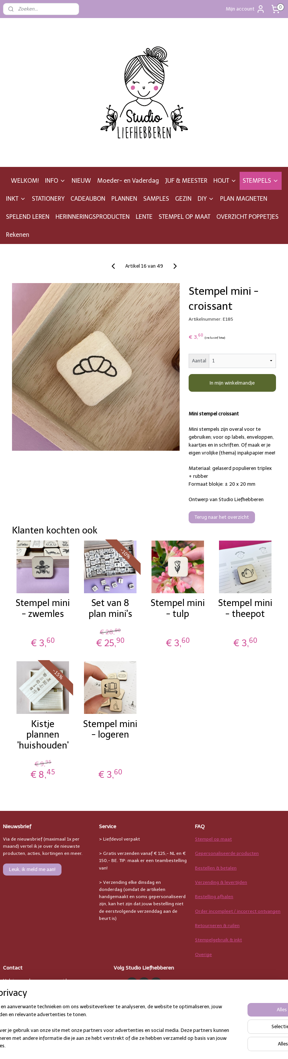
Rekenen (17, 234)
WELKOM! (25, 180)
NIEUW (81, 180)
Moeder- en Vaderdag (128, 180)
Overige (203, 954)
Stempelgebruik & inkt (218, 939)
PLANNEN (124, 198)
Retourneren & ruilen (217, 925)
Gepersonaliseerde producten (227, 853)
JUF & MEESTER (186, 180)
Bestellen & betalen (216, 868)
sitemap (175, 1045)
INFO (55, 180)
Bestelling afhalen (214, 896)
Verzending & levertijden (221, 882)
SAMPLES (156, 198)
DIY (206, 198)
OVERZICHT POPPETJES (247, 216)
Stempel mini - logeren (110, 729)
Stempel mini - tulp (178, 608)
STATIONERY (48, 198)
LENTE (144, 216)
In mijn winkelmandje (232, 383)
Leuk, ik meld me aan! (32, 869)
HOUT (225, 180)
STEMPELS (261, 180)
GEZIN (183, 198)
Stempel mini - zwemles (43, 608)
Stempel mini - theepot (245, 608)
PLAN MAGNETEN (243, 198)
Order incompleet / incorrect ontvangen (237, 911)
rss (190, 1045)
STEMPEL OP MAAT (184, 216)
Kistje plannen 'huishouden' (43, 735)
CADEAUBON (87, 198)
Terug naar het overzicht (222, 517)
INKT (16, 198)
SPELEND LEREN (28, 216)
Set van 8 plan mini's (110, 608)
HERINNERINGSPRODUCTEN (93, 216)
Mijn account (245, 9)
